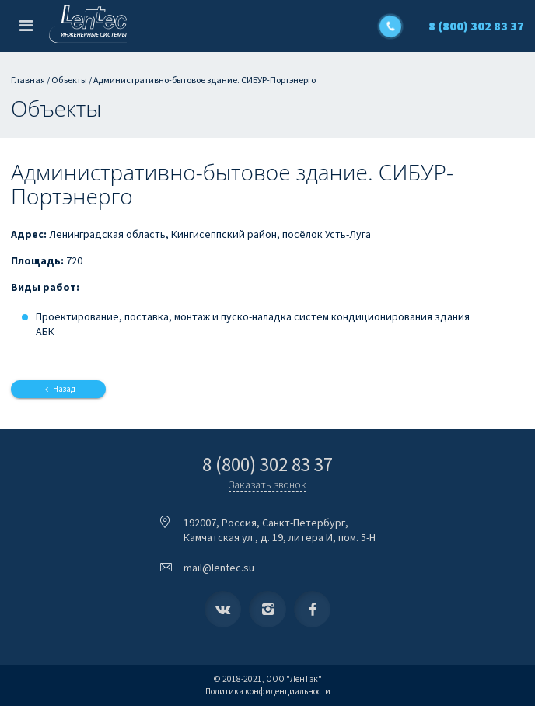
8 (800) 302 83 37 (476, 25)
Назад (57, 388)
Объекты (69, 80)
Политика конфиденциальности (267, 691)
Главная (28, 80)
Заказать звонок (267, 484)
